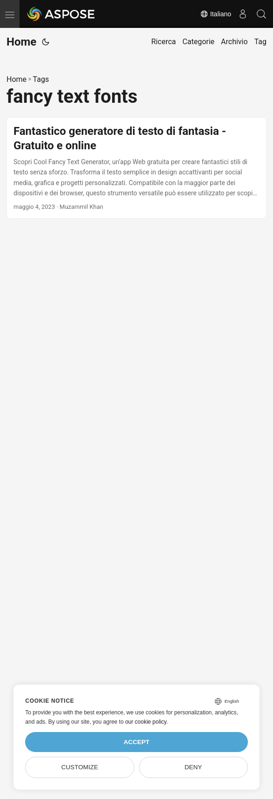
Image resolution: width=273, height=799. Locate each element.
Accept (137, 742)
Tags (41, 79)
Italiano (215, 14)
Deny (193, 767)
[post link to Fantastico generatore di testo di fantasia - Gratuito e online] (136, 168)
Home (21, 41)
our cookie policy (145, 722)
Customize (79, 767)
